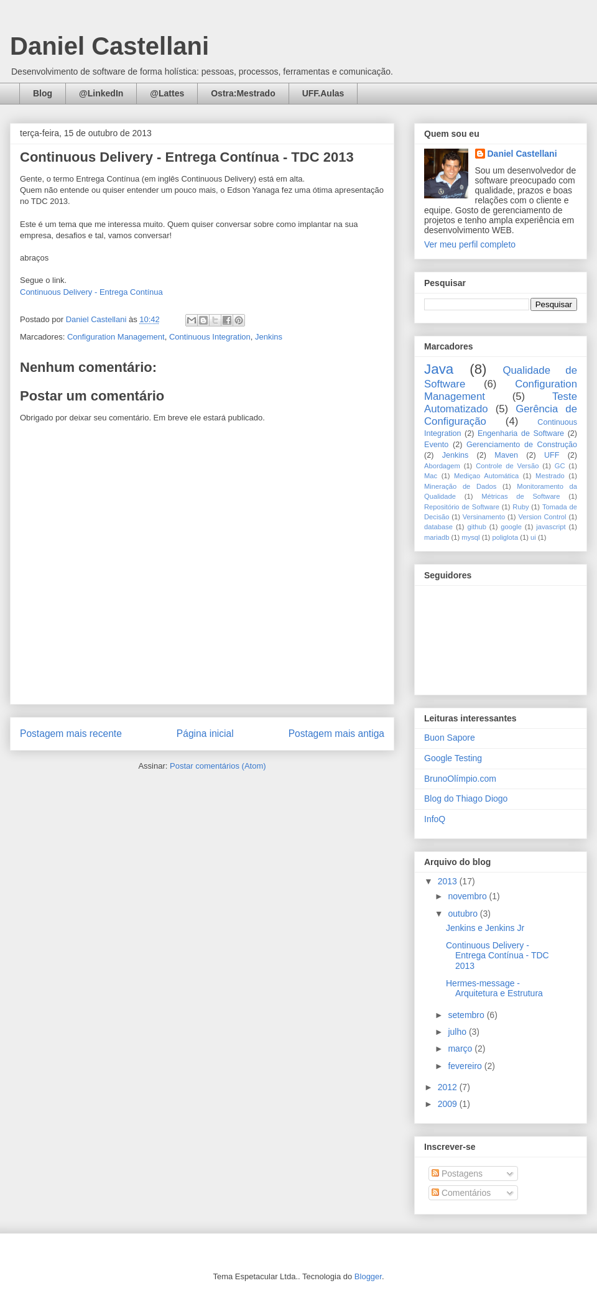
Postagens (457, 1173)
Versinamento (484, 517)
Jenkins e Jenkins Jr (485, 928)
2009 (449, 1104)
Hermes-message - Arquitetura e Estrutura (494, 988)
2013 (449, 881)
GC (560, 466)
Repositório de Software (461, 507)
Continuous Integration (210, 336)
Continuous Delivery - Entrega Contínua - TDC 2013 (497, 955)
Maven (506, 455)
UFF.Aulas (323, 93)
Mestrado (550, 475)
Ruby (520, 507)
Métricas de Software (520, 496)
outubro (463, 914)
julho (458, 1032)
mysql (470, 537)
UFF (551, 455)
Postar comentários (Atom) (218, 766)
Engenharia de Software (521, 433)
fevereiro (466, 1066)
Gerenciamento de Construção (521, 444)
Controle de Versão (507, 466)
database (438, 526)
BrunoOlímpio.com (460, 779)
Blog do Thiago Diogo (465, 798)
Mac (430, 475)
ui (533, 537)
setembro (467, 1015)
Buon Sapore (449, 738)
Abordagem (442, 466)
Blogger (368, 1276)
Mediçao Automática (486, 475)
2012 (449, 1087)
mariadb (436, 537)
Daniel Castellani (109, 46)
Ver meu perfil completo (470, 244)
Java (438, 369)
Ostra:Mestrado (243, 93)
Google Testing (453, 758)
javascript (550, 526)
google (511, 526)
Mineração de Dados (460, 486)
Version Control (542, 517)
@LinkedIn (101, 93)
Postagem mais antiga (336, 733)
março (461, 1048)
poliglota (505, 537)
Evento (436, 444)
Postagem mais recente (71, 733)
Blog (42, 93)
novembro (468, 896)
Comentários (461, 1193)
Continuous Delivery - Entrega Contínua (91, 292)
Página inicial (205, 733)
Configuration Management (116, 336)
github (476, 526)
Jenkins (268, 336)
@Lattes (167, 93)
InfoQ (434, 819)
